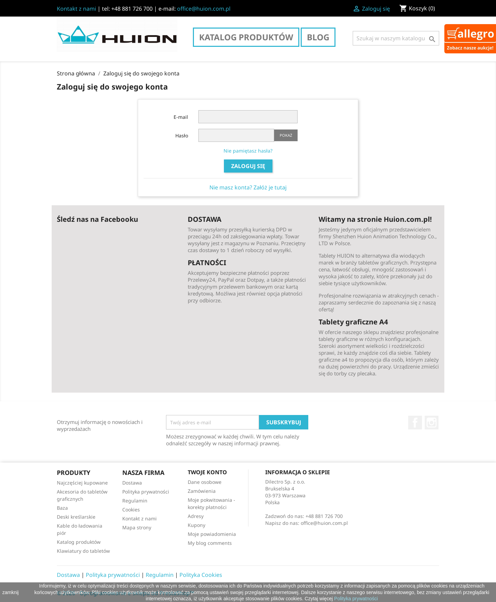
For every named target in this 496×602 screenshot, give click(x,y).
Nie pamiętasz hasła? (248, 150)
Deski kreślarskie (76, 516)
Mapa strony (136, 527)
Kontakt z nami (76, 8)
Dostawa (132, 482)
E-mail (181, 117)
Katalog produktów (246, 37)
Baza (62, 508)
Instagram (431, 422)
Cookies (131, 509)
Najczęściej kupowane (82, 482)
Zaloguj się (248, 166)
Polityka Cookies (200, 575)
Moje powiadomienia (212, 534)
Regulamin (134, 500)
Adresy (196, 516)
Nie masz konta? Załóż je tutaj (248, 187)
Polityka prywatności (145, 491)
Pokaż (286, 135)
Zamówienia (202, 491)
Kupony (196, 525)
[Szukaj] (396, 38)
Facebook (415, 422)
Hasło (181, 135)
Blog (318, 37)
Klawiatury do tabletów (83, 551)
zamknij (10, 592)
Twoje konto (207, 472)
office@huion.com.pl (203, 8)
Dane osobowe (204, 482)
